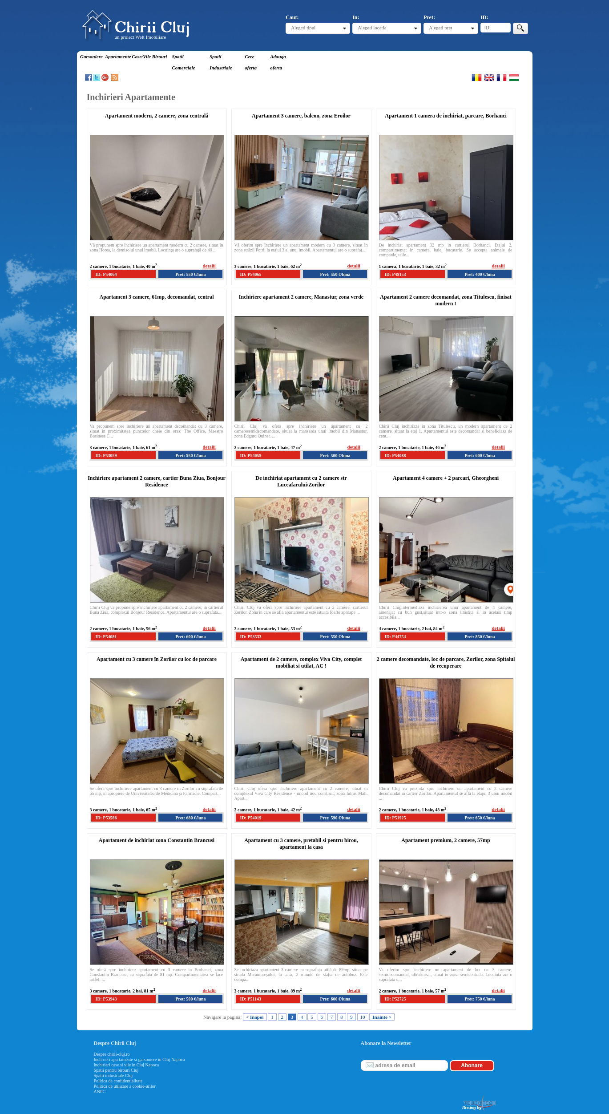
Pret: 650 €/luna (479, 817)
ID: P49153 (395, 274)
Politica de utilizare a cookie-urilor (125, 1086)
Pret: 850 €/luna (479, 636)
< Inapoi (255, 1017)
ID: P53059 (106, 455)
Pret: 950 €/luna (190, 455)
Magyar (514, 77)
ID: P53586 (106, 817)
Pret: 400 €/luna (479, 274)
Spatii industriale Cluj (113, 1075)
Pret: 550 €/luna (190, 274)
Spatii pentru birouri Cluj (116, 1070)
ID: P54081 (106, 636)
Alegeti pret (440, 27)
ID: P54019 (251, 817)
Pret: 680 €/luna (190, 817)
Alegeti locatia (372, 27)
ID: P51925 (395, 817)
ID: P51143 (251, 999)
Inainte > (381, 1017)
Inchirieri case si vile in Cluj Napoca (126, 1064)
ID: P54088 (395, 455)
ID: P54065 (251, 274)
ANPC (100, 1091)
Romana (477, 77)
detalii (209, 265)
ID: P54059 (251, 455)
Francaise (501, 77)
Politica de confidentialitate (118, 1080)
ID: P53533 (251, 636)
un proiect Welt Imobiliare (140, 37)
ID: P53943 (106, 999)
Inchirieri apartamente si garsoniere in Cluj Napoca (139, 1059)
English (489, 77)
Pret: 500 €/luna (335, 455)
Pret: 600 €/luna (479, 455)
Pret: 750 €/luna (479, 999)
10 (362, 1017)
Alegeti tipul (303, 27)
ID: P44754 (395, 636)
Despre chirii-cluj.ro (112, 1054)
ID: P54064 (106, 274)
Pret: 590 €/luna (335, 817)
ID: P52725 (395, 999)
